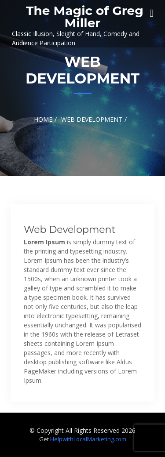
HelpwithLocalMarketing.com (88, 439)
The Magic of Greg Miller (84, 16)
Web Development (69, 230)
